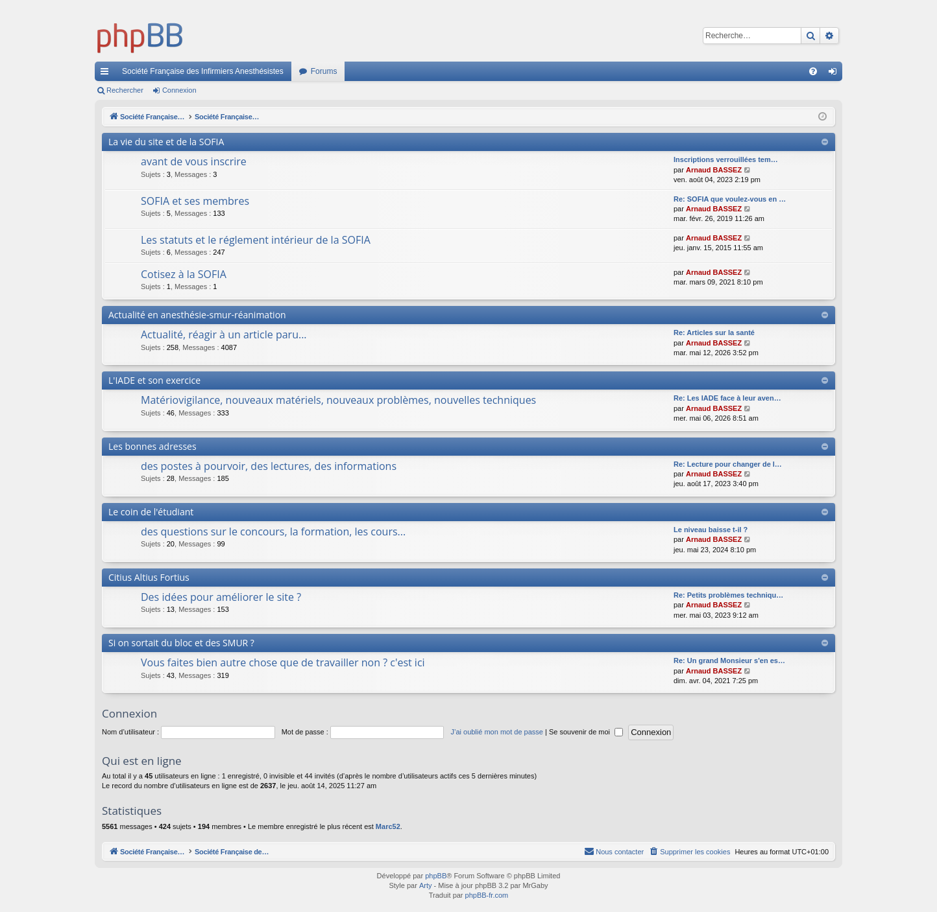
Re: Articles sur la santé (714, 332)
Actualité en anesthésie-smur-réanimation (197, 315)
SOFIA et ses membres (195, 201)
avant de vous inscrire (194, 161)
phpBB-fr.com (487, 895)
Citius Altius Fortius (148, 577)
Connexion (179, 90)
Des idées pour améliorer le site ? (221, 597)
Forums (324, 71)
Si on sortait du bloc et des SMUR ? (181, 643)
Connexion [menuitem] (835, 74)
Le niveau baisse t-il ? (711, 529)
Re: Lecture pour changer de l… (728, 464)
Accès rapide (107, 74)
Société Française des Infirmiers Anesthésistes (203, 71)
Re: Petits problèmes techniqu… (728, 595)
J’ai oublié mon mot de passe (496, 732)
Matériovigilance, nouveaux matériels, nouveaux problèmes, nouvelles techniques (338, 400)
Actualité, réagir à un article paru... (224, 334)
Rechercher (124, 90)
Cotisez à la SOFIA (183, 274)
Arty (425, 885)
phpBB (435, 876)
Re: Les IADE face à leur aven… (727, 398)
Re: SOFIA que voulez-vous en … (730, 199)
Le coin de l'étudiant (150, 512)
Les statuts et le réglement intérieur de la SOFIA (256, 240)
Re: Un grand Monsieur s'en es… (729, 660)
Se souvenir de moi (586, 732)
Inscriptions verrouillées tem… (726, 159)
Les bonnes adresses (152, 446)
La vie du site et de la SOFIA (166, 141)
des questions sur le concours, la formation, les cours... (273, 531)
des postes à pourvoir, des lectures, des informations (268, 466)
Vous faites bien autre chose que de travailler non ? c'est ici (283, 662)
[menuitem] (813, 71)
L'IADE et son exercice (154, 380)
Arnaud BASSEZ (714, 170)
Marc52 (388, 826)
